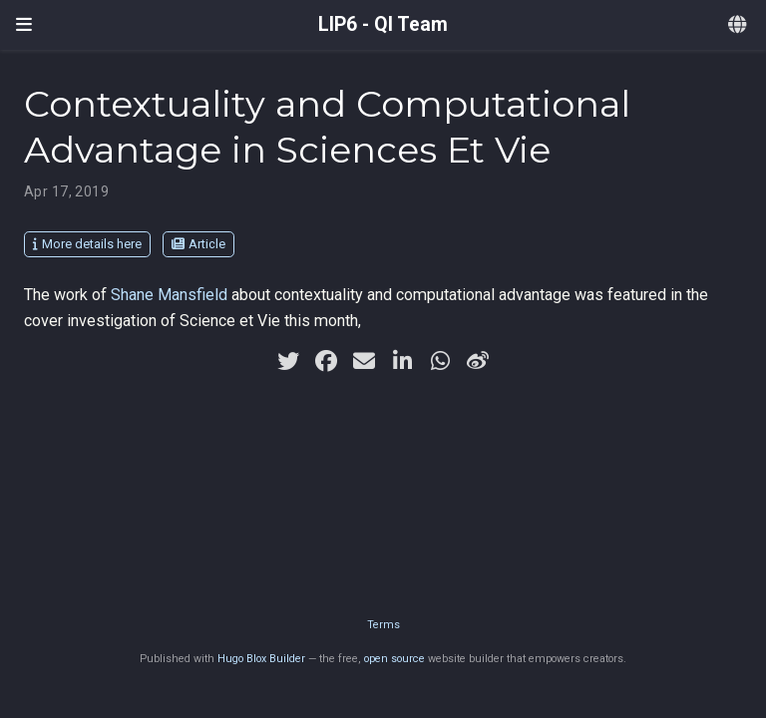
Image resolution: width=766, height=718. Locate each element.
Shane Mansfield (169, 294)
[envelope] (364, 361)
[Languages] (739, 25)
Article (198, 243)
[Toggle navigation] (24, 25)
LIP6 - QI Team (383, 24)
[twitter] (288, 361)
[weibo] (478, 361)
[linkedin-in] (402, 361)
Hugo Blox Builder (261, 658)
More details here (87, 243)
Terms (383, 624)
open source (394, 658)
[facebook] (326, 361)
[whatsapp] (440, 361)
